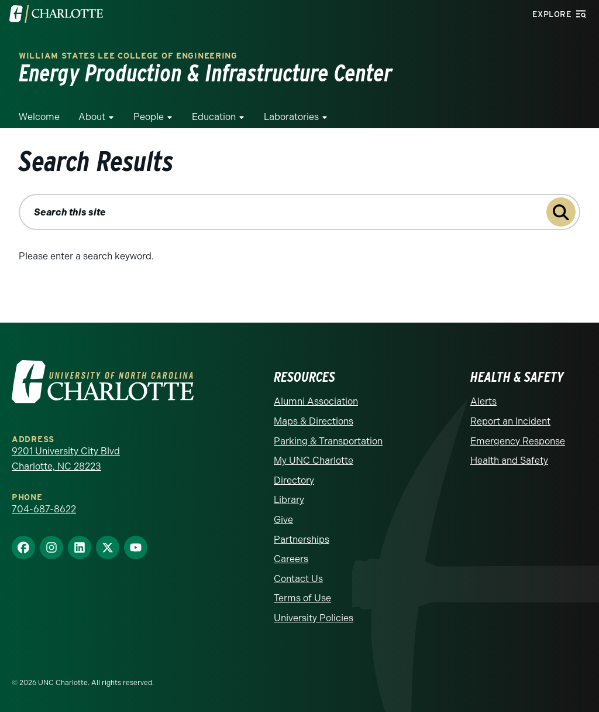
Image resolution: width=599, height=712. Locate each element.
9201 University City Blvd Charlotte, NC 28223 (66, 459)
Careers (291, 558)
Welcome (39, 116)
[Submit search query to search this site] (561, 212)
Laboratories (291, 116)
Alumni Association (316, 401)
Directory (294, 480)
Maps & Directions (313, 421)
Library (289, 499)
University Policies (313, 618)
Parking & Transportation (328, 441)
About (91, 116)
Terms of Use (302, 598)
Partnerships (301, 539)
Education (214, 116)
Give (283, 519)
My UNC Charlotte (313, 460)
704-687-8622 (44, 509)
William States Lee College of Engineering (128, 56)
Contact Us (298, 578)
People (148, 116)
